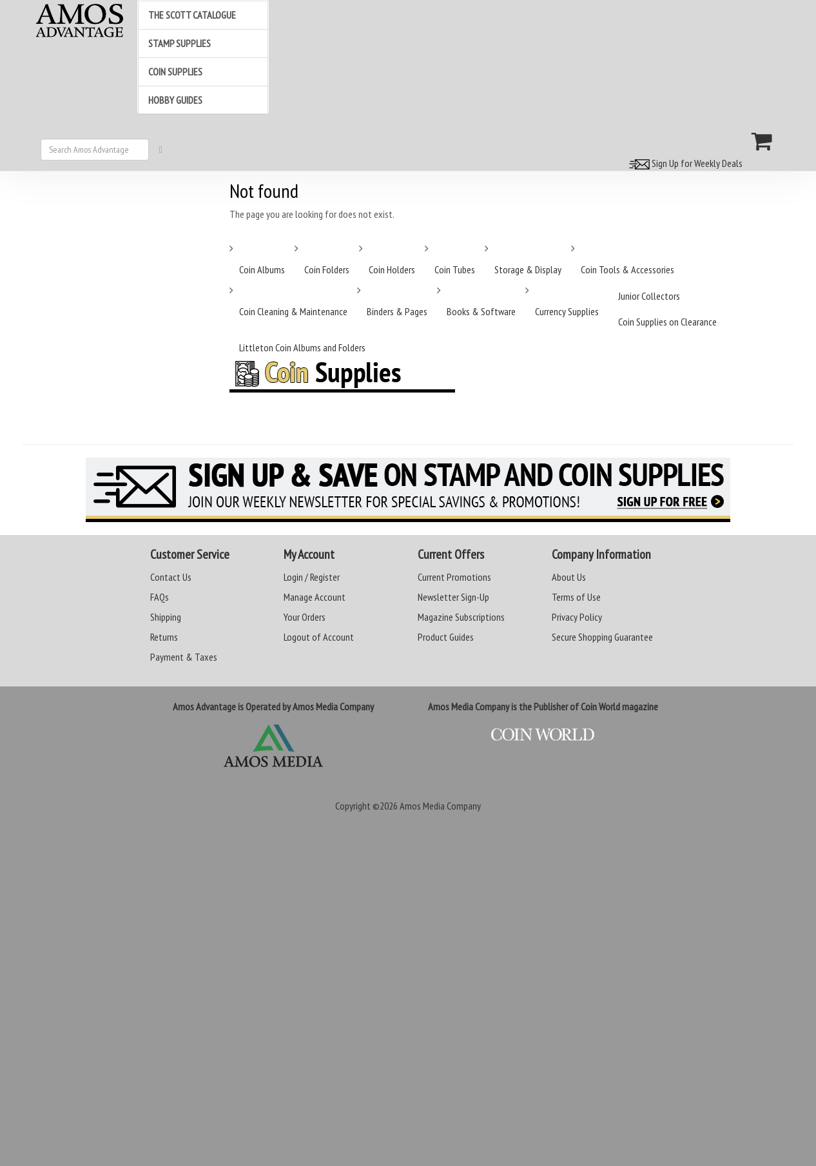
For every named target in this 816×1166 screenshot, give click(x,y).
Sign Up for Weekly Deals (684, 163)
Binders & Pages (397, 311)
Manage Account (314, 596)
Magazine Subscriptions (461, 616)
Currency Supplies (567, 311)
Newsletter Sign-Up (453, 596)
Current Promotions (454, 576)
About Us (569, 576)
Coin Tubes (454, 269)
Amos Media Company (440, 805)
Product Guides (446, 636)
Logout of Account (319, 636)
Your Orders (304, 616)
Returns (164, 636)
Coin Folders (326, 269)
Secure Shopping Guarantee (602, 636)
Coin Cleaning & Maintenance (293, 311)
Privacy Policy (577, 616)
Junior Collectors (649, 295)
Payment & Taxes (183, 656)
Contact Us (170, 576)
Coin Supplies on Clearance (667, 321)
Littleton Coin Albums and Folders (302, 347)
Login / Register (312, 576)
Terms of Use (576, 596)
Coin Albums (262, 269)
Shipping (165, 616)
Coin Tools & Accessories (627, 269)
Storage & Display (527, 269)
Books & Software (481, 311)
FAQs (159, 596)
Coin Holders (392, 269)
